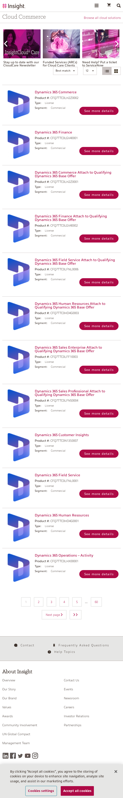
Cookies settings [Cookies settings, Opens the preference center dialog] (41, 792)
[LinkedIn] (5, 756)
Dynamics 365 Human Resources (62, 515)
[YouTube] (27, 756)
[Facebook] (13, 756)
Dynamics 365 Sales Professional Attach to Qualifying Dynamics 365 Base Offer (70, 393)
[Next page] (76, 614)
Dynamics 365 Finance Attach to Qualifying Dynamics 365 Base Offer (71, 218)
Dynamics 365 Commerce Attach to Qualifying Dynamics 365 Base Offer (73, 174)
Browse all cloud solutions (102, 18)
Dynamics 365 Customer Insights (62, 435)
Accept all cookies (77, 792)
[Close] (116, 773)
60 (96, 602)
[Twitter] (20, 756)
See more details (99, 111)
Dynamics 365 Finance (53, 132)
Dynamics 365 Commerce (56, 92)
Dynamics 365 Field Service (57, 475)
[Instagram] (35, 756)
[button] (65, 71)
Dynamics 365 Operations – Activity (64, 555)
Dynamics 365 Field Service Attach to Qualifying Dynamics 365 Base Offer (75, 261)
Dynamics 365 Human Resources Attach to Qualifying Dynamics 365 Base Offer (70, 305)
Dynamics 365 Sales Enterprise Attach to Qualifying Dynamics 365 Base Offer (68, 349)
